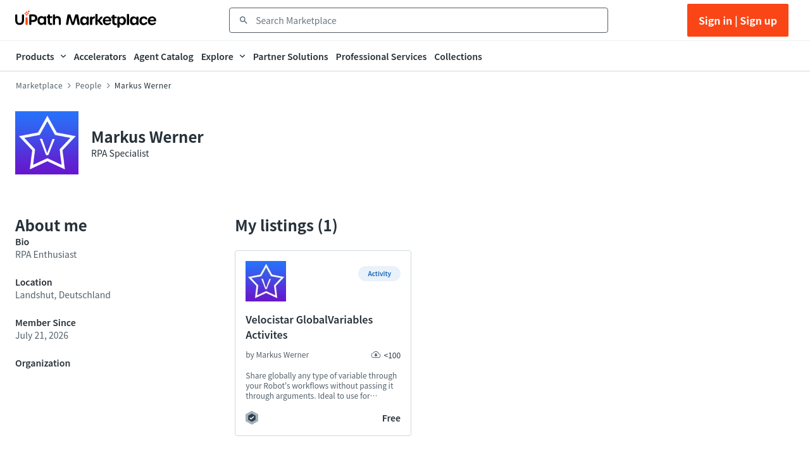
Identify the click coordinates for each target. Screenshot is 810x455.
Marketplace (39, 85)
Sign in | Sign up (738, 20)
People (88, 85)
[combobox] (427, 20)
